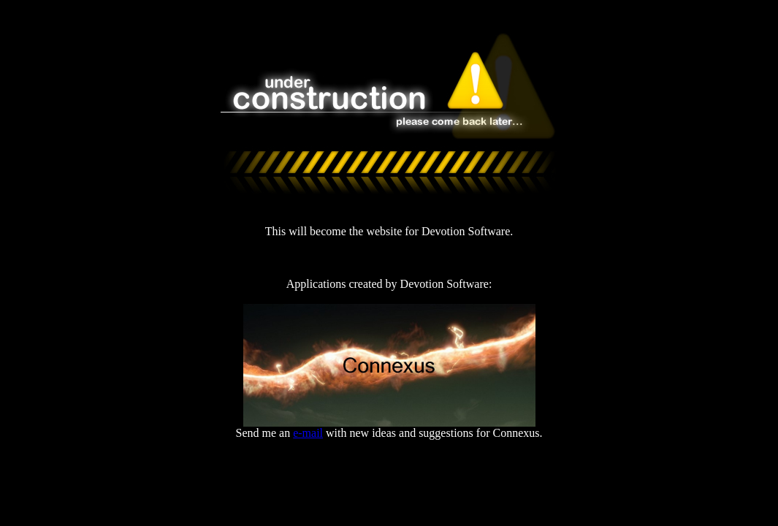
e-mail (308, 433)
